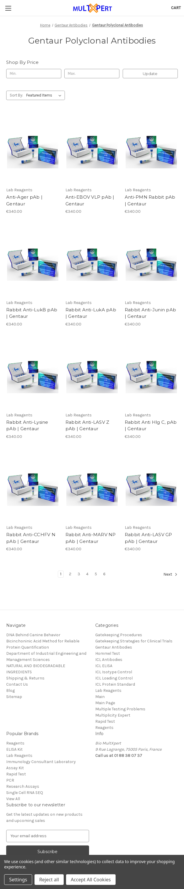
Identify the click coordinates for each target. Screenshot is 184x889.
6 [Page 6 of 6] (104, 573)
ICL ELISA (103, 665)
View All (13, 798)
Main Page (105, 702)
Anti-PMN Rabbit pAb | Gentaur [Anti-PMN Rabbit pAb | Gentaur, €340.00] (150, 200)
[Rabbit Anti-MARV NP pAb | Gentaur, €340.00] (92, 486)
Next (170, 574)
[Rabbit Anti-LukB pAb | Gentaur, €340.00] (32, 261)
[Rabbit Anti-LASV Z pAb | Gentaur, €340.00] (92, 374)
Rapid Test (105, 721)
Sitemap (14, 696)
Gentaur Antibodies (113, 647)
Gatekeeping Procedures (118, 634)
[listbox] (45, 95)
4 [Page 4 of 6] (87, 573)
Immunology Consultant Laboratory (41, 761)
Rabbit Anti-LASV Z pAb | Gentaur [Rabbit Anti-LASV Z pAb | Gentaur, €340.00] (87, 425)
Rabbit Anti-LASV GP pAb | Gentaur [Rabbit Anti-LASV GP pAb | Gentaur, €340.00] (148, 538)
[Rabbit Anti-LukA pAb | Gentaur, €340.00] (92, 261)
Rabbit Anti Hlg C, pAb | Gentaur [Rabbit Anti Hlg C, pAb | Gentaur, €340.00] (151, 425)
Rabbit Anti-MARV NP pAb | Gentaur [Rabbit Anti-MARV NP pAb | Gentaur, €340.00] (90, 538)
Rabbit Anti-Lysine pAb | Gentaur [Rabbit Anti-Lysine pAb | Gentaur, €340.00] (27, 425)
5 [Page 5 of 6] (96, 573)
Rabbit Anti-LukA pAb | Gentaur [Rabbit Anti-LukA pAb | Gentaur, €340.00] (90, 313)
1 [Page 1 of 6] (60, 573)
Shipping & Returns (25, 678)
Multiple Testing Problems (120, 709)
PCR (10, 780)
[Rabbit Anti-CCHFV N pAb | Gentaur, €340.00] (32, 486)
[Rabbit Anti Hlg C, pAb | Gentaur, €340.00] (151, 374)
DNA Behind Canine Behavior (33, 634)
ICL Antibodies (108, 659)
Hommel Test (107, 653)
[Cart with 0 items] (176, 8)
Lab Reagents (108, 690)
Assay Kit (15, 767)
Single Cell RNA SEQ (24, 792)
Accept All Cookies (91, 879)
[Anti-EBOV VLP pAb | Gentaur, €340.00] (92, 149)
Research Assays (22, 786)
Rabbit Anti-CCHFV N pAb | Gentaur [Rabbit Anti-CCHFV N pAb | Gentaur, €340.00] (30, 538)
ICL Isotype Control (113, 671)
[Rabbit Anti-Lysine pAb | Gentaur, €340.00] (32, 374)
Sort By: (16, 95)
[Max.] (91, 73)
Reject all (49, 879)
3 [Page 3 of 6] (79, 573)
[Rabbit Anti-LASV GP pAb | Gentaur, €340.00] (151, 486)
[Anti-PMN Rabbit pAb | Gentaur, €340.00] (151, 149)
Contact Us (17, 684)
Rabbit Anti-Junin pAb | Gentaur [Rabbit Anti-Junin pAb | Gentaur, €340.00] (150, 313)
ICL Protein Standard (115, 684)
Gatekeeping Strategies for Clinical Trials (133, 641)
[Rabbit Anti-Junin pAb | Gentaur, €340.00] (151, 261)
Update (150, 73)
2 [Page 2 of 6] (70, 573)
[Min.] (33, 73)
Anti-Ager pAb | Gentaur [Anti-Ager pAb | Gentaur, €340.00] (24, 200)
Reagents (104, 727)
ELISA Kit (14, 749)
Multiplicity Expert (112, 715)
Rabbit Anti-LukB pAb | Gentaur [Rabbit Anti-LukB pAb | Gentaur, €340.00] (31, 313)
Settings (18, 879)
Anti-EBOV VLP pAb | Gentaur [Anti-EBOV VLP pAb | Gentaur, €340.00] (89, 200)
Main (100, 696)
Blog (10, 690)
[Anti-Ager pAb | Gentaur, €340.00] (32, 149)
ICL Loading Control (114, 678)
